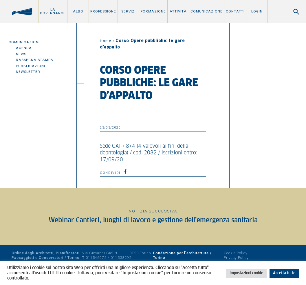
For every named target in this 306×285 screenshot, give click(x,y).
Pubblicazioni (30, 66)
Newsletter (28, 72)
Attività (178, 11)
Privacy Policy (236, 257)
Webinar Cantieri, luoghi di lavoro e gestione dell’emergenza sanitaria (153, 220)
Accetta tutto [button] (284, 273)
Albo (78, 11)
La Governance (53, 11)
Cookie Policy (236, 253)
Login (257, 11)
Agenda (24, 48)
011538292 (121, 257)
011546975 (96, 257)
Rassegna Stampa (34, 60)
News (21, 54)
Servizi (128, 11)
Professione (103, 11)
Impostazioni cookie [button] (246, 273)
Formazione (153, 11)
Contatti (235, 11)
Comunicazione (206, 11)
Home (105, 41)
